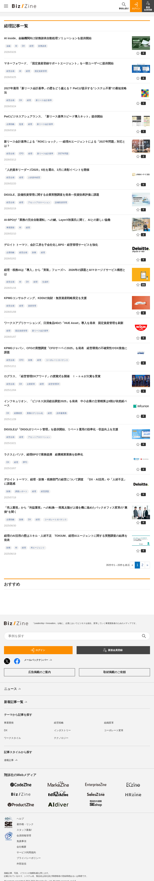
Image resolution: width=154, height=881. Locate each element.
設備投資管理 (61, 202)
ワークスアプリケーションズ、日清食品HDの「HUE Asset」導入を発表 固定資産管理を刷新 (65, 323)
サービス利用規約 (26, 852)
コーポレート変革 (113, 730)
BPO (25, 462)
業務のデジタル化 (35, 413)
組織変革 (109, 722)
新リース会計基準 (44, 100)
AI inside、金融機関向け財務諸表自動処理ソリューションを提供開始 (47, 38)
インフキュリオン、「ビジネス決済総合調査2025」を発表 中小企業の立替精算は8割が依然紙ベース (65, 403)
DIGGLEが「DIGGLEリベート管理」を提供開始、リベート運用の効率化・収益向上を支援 (61, 429)
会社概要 (21, 846)
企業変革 (31, 384)
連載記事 (11, 760)
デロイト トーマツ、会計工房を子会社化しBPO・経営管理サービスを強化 (51, 244)
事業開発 (10, 227)
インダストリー (62, 730)
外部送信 (21, 863)
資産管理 (32, 306)
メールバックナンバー (38, 660)
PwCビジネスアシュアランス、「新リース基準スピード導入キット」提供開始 (53, 116)
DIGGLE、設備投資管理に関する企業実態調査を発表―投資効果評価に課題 (51, 194)
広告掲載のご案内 (39, 672)
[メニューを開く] (6, 6)
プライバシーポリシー (29, 858)
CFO (21, 153)
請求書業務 (62, 413)
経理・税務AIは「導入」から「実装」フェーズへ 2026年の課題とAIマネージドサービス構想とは (64, 272)
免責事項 (21, 841)
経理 (31, 46)
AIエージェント (38, 548)
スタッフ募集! (24, 830)
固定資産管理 (41, 71)
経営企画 (10, 71)
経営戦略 (59, 722)
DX (23, 46)
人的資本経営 (34, 177)
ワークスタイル (12, 738)
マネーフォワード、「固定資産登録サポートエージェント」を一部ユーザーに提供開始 (58, 63)
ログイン (37, 650)
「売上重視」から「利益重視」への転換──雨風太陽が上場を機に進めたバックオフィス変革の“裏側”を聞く (65, 509)
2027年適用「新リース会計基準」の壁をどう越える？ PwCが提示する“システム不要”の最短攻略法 (65, 90)
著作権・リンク (25, 824)
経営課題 (45, 491)
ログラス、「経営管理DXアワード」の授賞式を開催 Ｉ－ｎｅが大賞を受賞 (52, 376)
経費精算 (18, 413)
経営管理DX (54, 384)
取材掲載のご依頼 (114, 672)
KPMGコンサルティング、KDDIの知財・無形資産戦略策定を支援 (45, 298)
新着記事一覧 (16, 702)
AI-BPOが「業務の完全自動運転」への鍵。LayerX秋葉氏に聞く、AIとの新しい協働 (57, 219)
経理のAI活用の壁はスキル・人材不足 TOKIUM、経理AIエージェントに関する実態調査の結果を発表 (65, 538)
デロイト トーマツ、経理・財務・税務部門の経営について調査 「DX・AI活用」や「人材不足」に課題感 (65, 481)
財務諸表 (42, 46)
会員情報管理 (24, 835)
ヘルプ (20, 818)
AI (16, 46)
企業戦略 (10, 124)
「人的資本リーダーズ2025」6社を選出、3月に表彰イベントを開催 (46, 169)
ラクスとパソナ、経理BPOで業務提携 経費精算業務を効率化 (43, 454)
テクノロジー (61, 738)
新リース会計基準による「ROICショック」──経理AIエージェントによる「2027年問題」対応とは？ (64, 143)
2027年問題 (63, 153)
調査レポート (21, 491)
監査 (21, 124)
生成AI (45, 282)
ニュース (12, 689)
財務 (34, 252)
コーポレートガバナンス (57, 360)
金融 (8, 46)
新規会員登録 (113, 650)
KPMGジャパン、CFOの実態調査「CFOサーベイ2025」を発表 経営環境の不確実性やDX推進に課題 (65, 350)
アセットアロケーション (39, 202)
